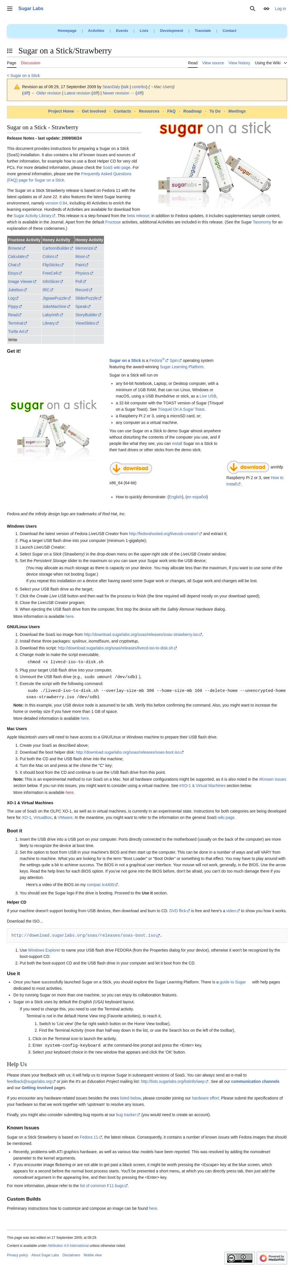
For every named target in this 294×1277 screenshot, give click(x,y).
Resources (149, 111)
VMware (65, 817)
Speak (81, 306)
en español (197, 497)
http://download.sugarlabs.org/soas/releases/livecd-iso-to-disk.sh (115, 648)
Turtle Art (16, 331)
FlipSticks (51, 265)
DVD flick (177, 910)
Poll (78, 281)
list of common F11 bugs (102, 1185)
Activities (96, 30)
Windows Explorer (44, 950)
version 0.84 (56, 203)
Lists (144, 30)
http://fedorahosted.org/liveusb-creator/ (163, 533)
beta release (138, 215)
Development (171, 30)
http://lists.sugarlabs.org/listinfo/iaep (173, 1081)
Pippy (13, 306)
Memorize (84, 248)
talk (125, 86)
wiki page (226, 817)
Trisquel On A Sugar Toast (181, 409)
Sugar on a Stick (25, 75)
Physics (82, 273)
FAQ (171, 111)
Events (122, 30)
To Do (215, 111)
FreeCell (50, 273)
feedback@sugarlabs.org (29, 1081)
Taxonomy (262, 222)
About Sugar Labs (45, 1255)
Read (13, 315)
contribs (139, 86)
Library (48, 323)
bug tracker (126, 1114)
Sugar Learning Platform (182, 366)
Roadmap (192, 111)
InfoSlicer (50, 281)
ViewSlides (85, 323)
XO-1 (26, 817)
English (175, 497)
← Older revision (46, 93)
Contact (229, 30)
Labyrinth (50, 315)
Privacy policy (17, 1255)
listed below (130, 1098)
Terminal (15, 323)
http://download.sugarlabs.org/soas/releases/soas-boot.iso (128, 752)
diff (26, 93)
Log (11, 298)
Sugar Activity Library (32, 215)
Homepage (67, 30)
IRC (45, 290)
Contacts (122, 111)
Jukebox (15, 290)
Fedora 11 (89, 1137)
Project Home (61, 111)
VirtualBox (43, 817)
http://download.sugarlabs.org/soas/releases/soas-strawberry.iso (141, 634)
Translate (203, 30)
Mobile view (93, 1255)
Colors (48, 256)
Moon (80, 256)
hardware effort (205, 1098)
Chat (12, 265)
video (231, 910)
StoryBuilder (86, 315)
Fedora (157, 360)
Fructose (113, 222)
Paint (79, 265)
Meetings (237, 111)
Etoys (13, 273)
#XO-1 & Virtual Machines (202, 785)
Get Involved (94, 111)
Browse (15, 248)
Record (81, 290)
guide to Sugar (233, 982)
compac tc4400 (100, 884)
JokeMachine (54, 306)
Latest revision (77, 93)
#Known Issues (272, 779)
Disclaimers (71, 1255)
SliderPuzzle (86, 298)
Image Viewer (20, 281)
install (177, 443)
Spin (174, 360)
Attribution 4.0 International (67, 1246)
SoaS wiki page (117, 167)
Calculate (16, 256)
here (69, 616)
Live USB (208, 396)
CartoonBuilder (55, 248)
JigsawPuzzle (54, 298)
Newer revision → (118, 93)
